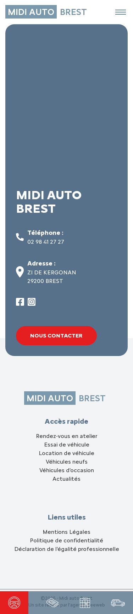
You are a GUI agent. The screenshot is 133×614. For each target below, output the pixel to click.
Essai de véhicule (66, 444)
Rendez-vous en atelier (66, 436)
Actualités (66, 478)
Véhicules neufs (67, 461)
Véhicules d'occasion (66, 470)
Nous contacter (56, 335)
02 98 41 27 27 (45, 241)
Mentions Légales (66, 531)
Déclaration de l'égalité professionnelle (66, 549)
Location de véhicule (66, 453)
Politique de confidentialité (66, 540)
